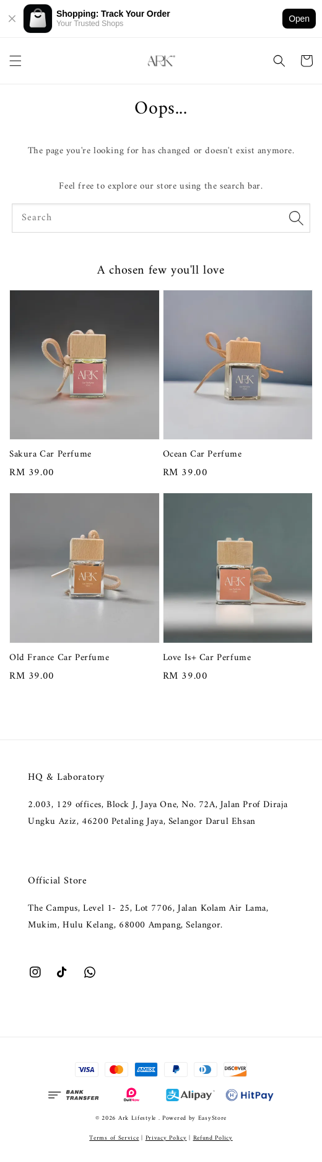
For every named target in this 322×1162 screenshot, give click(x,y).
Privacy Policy (166, 1138)
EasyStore (212, 1118)
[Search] (296, 217)
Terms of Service (114, 1138)
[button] (15, 60)
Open (299, 19)
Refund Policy (213, 1138)
